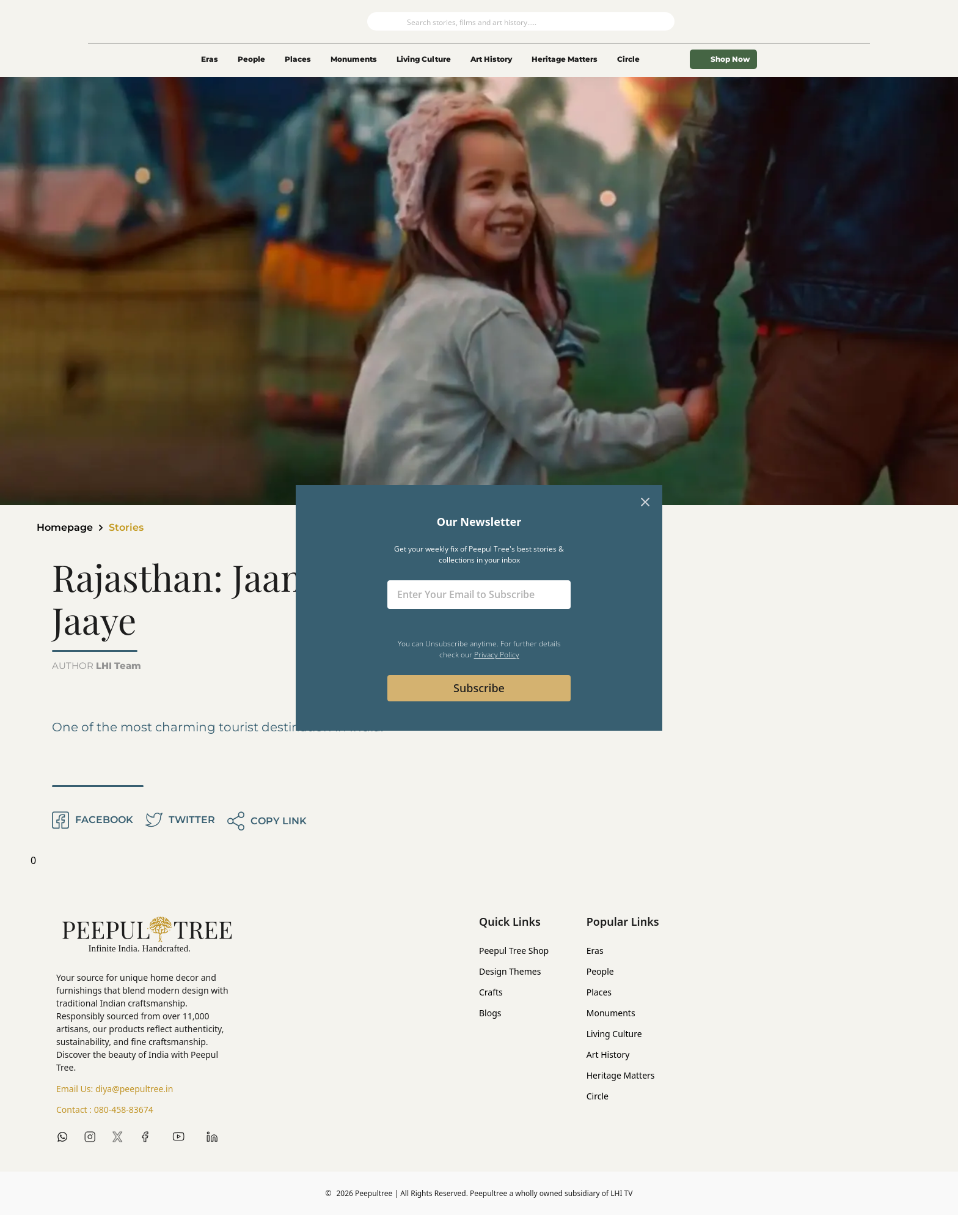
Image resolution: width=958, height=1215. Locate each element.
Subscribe (479, 688)
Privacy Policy (496, 654)
